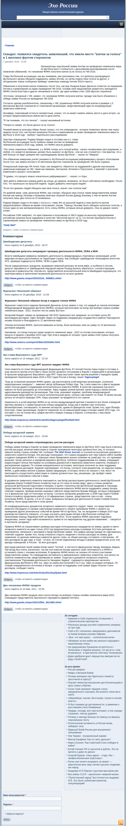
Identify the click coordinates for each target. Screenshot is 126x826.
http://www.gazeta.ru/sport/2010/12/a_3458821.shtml (33, 278)
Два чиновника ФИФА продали (22, 585)
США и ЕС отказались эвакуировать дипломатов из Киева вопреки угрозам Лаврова (94, 632)
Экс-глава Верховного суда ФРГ (22, 354)
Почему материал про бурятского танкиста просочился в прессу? (91, 678)
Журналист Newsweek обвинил (22, 290)
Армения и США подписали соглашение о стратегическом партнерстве (90, 620)
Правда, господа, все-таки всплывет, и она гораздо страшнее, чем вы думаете (95, 712)
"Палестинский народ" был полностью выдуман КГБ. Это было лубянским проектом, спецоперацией (93, 780)
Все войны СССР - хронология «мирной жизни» (93, 774)
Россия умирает (76, 669)
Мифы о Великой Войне (81, 673)
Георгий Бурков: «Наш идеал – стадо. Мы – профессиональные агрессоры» (91, 757)
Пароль (8, 804)
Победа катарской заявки (18, 432)
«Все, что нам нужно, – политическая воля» (91, 637)
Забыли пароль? (15, 813)
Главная (9, 45)
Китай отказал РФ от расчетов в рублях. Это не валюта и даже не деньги (93, 750)
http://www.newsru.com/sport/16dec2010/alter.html (32, 342)
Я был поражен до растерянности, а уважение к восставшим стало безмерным (93, 706)
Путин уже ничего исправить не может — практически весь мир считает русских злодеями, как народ (94, 764)
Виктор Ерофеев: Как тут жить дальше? (89, 739)
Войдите (7, 230)
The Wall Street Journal (67, 452)
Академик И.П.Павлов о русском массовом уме (93, 771)
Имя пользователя (14, 795)
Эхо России (63, 5)
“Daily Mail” (9, 225)
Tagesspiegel (91, 377)
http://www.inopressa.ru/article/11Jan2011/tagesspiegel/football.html (42, 420)
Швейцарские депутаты (17, 241)
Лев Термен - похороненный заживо (87, 736)
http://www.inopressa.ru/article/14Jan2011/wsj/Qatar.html (36, 572)
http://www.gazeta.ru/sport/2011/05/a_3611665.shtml (33, 602)
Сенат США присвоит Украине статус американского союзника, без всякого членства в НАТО (94, 692)
